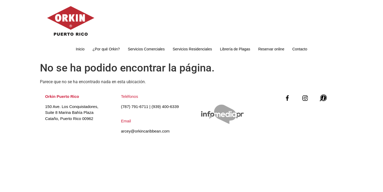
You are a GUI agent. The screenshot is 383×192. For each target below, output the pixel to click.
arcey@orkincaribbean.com (145, 131)
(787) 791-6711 (135, 106)
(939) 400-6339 (165, 106)
